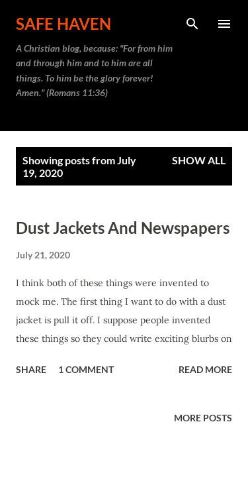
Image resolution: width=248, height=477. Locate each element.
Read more (205, 369)
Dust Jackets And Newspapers (122, 227)
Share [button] (31, 369)
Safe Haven (63, 23)
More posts (203, 417)
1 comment (86, 369)
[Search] (192, 24)
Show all (199, 160)
